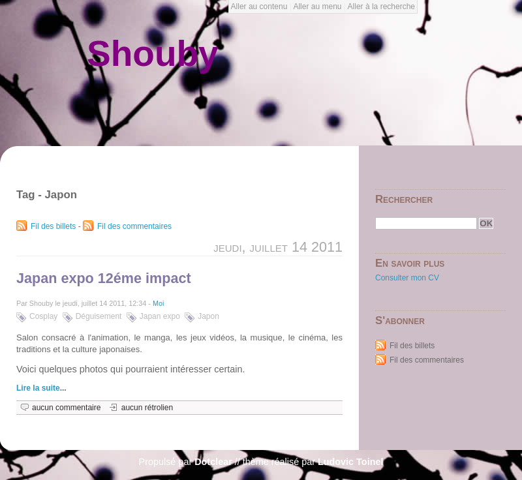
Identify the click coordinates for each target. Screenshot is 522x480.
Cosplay (43, 316)
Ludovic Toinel (350, 462)
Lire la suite (38, 388)
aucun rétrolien (147, 407)
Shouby (153, 53)
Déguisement (99, 316)
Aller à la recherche (381, 6)
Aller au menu (317, 6)
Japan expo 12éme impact (103, 278)
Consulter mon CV (407, 277)
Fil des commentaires (134, 226)
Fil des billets (53, 226)
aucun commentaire (66, 407)
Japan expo (160, 316)
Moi (158, 303)
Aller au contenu (259, 6)
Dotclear (213, 462)
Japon (208, 316)
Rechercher (404, 199)
